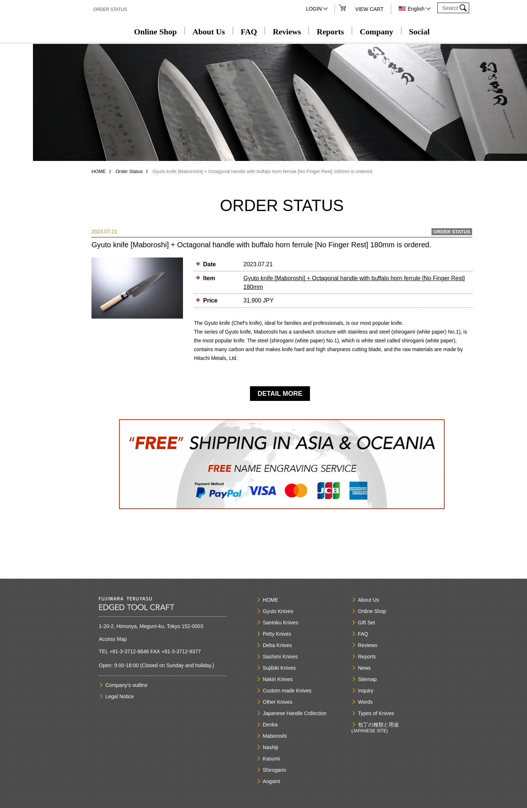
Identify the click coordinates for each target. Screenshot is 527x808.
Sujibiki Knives (279, 668)
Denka (270, 725)
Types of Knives (376, 713)
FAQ (249, 31)
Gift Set (366, 622)
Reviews (287, 31)
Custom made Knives (287, 691)
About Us (209, 31)
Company (376, 31)
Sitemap (367, 679)
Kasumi (271, 759)
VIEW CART (369, 9)
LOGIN (314, 9)
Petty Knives (277, 634)
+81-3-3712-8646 (129, 651)
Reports (330, 31)
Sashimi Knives (280, 656)
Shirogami (274, 770)
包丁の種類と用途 (378, 725)
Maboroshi (275, 736)
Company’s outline (126, 685)
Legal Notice (119, 696)
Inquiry (365, 691)
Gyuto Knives (278, 611)
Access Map (113, 639)
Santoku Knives (280, 622)
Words (365, 702)
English (416, 9)
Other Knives (277, 702)
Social (419, 31)
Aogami (271, 781)
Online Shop (155, 31)
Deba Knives (277, 645)
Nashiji (270, 747)
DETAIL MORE (280, 393)
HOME (98, 171)
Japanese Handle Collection (294, 713)
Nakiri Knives (278, 679)
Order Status (129, 171)
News (364, 668)
